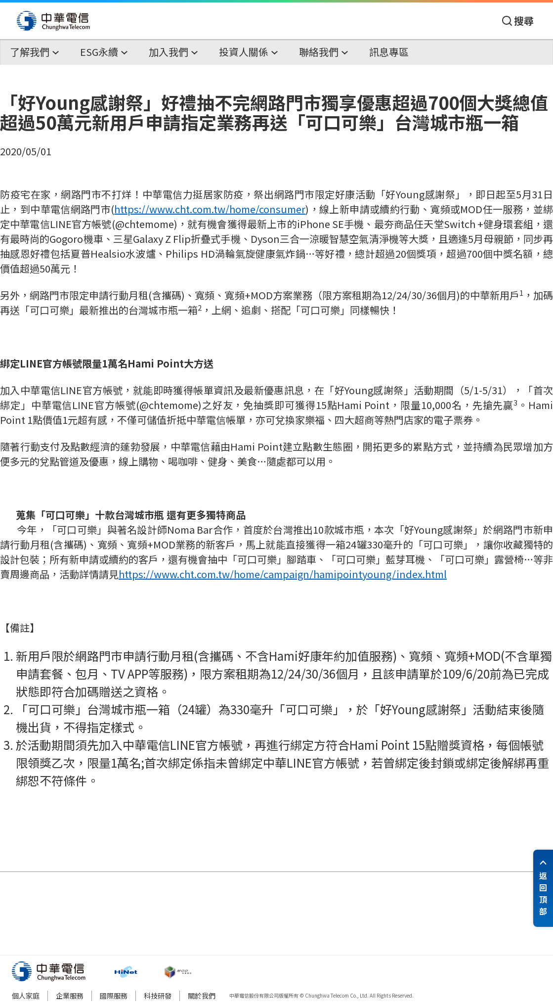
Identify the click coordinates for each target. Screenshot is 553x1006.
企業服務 (70, 996)
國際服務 (114, 996)
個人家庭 (26, 996)
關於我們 (201, 996)
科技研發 (157, 996)
